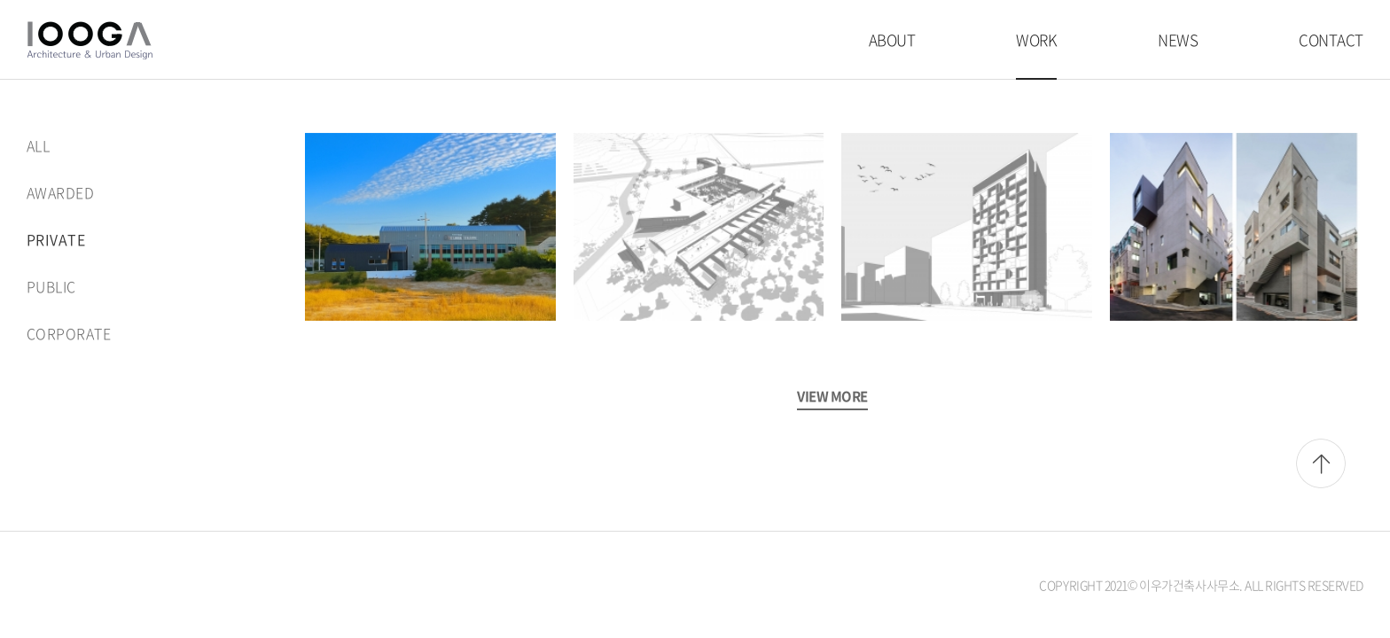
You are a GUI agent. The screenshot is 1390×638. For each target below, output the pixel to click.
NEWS (1178, 39)
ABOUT (892, 39)
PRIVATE (56, 239)
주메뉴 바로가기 (0, 0)
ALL (38, 145)
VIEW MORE (832, 396)
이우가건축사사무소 (89, 40)
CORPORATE (69, 333)
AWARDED (60, 192)
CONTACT (1331, 39)
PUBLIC (51, 286)
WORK (1036, 39)
